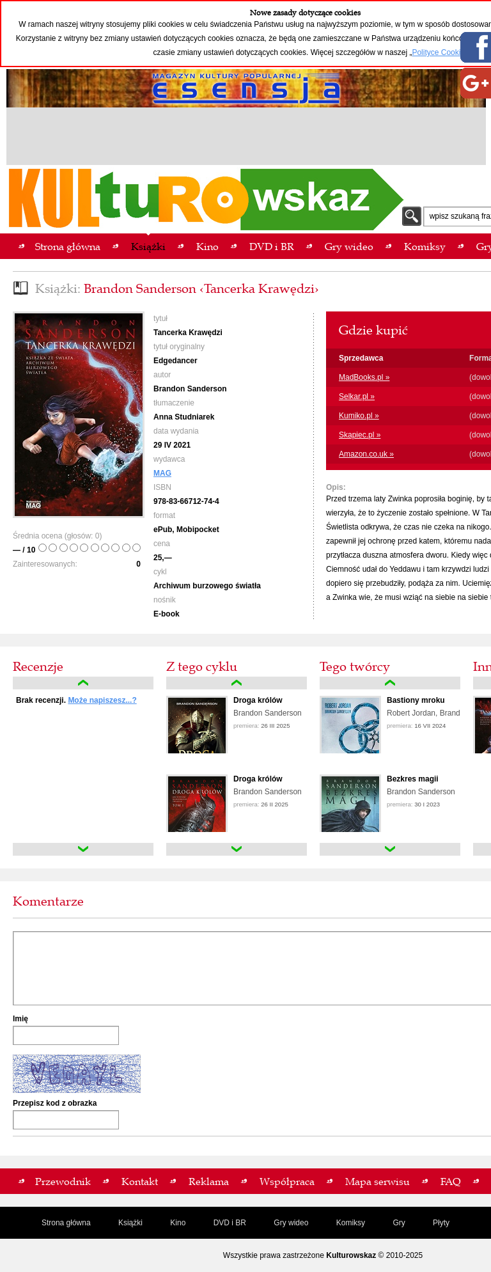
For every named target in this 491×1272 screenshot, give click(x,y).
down (83, 849)
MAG (162, 473)
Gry (399, 1222)
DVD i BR (230, 1222)
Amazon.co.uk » (366, 454)
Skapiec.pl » (359, 434)
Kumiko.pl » (359, 415)
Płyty (441, 1222)
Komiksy (350, 1222)
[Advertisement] (246, 138)
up (83, 683)
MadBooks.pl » (364, 377)
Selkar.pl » (357, 396)
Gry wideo (291, 1222)
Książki (130, 1222)
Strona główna (66, 1222)
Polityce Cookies (440, 52)
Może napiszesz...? (102, 700)
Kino (177, 1222)
